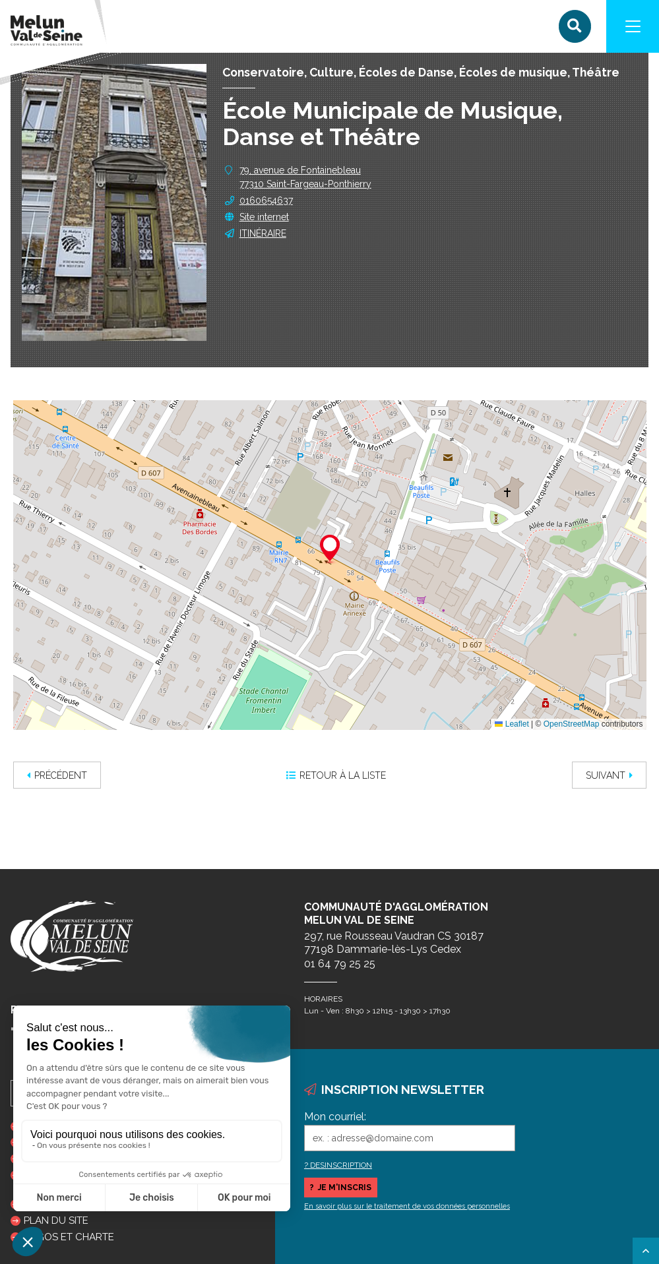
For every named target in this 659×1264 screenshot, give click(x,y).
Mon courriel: (335, 1116)
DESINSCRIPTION (341, 1165)
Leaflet (511, 724)
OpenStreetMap (572, 724)
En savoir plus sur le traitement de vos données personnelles (407, 1206)
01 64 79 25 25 (339, 963)
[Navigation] (632, 26)
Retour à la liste (336, 775)
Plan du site (56, 1220)
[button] (330, 550)
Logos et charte (69, 1237)
